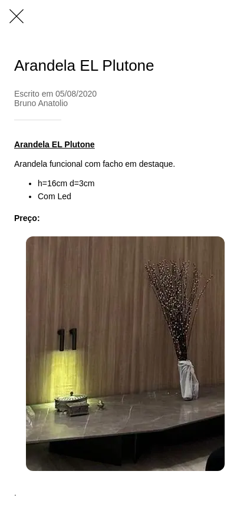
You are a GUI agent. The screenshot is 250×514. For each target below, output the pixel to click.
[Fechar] (16, 16)
